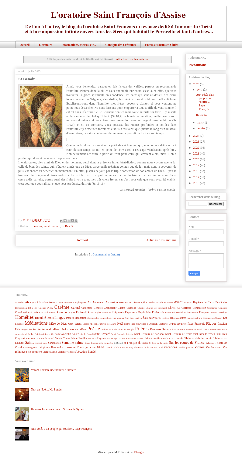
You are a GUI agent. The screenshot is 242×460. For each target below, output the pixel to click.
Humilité (40, 317)
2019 (196, 165)
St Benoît (67, 226)
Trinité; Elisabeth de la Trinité (141, 347)
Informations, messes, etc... (78, 44)
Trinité (100, 347)
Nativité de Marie (107, 324)
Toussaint (70, 347)
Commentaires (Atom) (106, 254)
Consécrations (23, 312)
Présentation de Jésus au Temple (118, 329)
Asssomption (140, 302)
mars (200, 122)
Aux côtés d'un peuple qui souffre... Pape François (205, 102)
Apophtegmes (79, 302)
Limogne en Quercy (212, 318)
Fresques (204, 312)
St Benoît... (28, 79)
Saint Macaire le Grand (42, 338)
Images (59, 317)
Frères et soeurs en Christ (161, 44)
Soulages (108, 343)
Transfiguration (86, 347)
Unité (160, 347)
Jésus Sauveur (149, 317)
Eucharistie (158, 312)
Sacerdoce (191, 329)
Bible (30, 308)
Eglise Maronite (103, 312)
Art (89, 302)
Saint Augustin (63, 333)
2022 (196, 147)
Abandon (19, 302)
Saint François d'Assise (122, 334)
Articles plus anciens (161, 240)
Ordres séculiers (177, 323)
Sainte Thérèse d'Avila (189, 338)
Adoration (42, 302)
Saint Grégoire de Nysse (178, 333)
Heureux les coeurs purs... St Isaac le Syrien (57, 409)
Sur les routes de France (187, 342)
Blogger (139, 452)
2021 (196, 153)
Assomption (125, 302)
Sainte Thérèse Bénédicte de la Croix (156, 338)
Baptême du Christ (203, 302)
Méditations (36, 323)
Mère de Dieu (58, 323)
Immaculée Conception (99, 318)
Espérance (131, 312)
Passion (222, 323)
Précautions (197, 65)
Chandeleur (110, 307)
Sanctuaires (54, 342)
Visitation (71, 352)
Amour (53, 302)
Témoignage (31, 347)
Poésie (93, 328)
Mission (93, 324)
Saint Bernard (51, 226)
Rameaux (155, 329)
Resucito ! (202, 115)
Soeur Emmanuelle (94, 343)
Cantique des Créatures (120, 44)
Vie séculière (35, 351)
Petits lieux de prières (74, 329)
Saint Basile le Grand (82, 334)
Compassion (199, 307)
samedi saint (41, 343)
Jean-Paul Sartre (133, 318)
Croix (34, 312)
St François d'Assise (135, 342)
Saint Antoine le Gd (44, 334)
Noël (120, 323)
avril (200, 89)
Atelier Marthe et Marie (161, 302)
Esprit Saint (144, 312)
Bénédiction (21, 308)
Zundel (92, 351)
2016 (196, 183)
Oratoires (163, 324)
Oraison (153, 323)
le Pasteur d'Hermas (169, 318)
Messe (86, 324)
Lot (225, 317)
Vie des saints (214, 347)
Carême (61, 307)
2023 (196, 141)
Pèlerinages (21, 329)
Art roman (98, 302)
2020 (196, 159)
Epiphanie (118, 312)
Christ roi (174, 307)
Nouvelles (141, 324)
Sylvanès (210, 343)
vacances (170, 347)
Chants (121, 307)
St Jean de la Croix (158, 343)
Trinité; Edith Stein (115, 347)
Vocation (81, 351)
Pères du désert (51, 329)
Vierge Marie (49, 351)
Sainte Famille (79, 338)
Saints (29, 342)
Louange (19, 324)
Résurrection (169, 329)
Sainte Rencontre (127, 338)
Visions (61, 351)
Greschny (222, 312)
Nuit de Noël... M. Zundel (46, 389)
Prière (141, 328)
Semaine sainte (72, 342)
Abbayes (30, 302)
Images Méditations (77, 317)
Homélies (36, 226)
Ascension (111, 302)
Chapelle (131, 307)
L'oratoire (45, 44)
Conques (222, 308)
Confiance (212, 308)
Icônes (50, 317)
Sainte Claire (62, 338)
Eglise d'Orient (85, 312)
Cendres (98, 307)
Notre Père (129, 324)
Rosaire (181, 329)
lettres (182, 317)
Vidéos (199, 347)
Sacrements (215, 329)
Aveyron (188, 302)
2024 (196, 135)
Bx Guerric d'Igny (43, 308)
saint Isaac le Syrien (204, 333)
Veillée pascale (185, 347)
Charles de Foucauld (156, 308)
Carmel (75, 307)
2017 (196, 177)
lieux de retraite (194, 318)
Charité (141, 308)
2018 (196, 171)
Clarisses (186, 307)
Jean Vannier (118, 318)
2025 (196, 84)
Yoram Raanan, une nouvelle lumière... (54, 370)
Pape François (196, 323)
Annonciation (65, 302)
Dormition (62, 312)
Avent (178, 302)
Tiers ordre (57, 347)
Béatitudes (221, 302)
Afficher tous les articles (132, 59)
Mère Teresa (74, 323)
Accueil (25, 44)
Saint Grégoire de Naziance (149, 333)
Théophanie (44, 347)
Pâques (211, 323)
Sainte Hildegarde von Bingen (103, 338)
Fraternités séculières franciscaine (181, 312)
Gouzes (213, 312)
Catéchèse (86, 307)
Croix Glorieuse (47, 312)
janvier (201, 128)
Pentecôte (34, 329)
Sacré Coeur (203, 329)
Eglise (72, 312)
